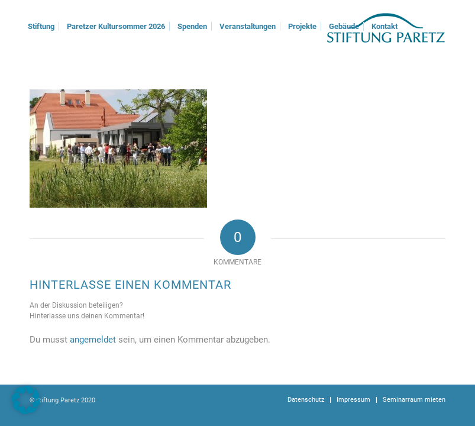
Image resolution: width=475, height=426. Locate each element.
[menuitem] (41, 26)
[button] (26, 400)
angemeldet (93, 339)
